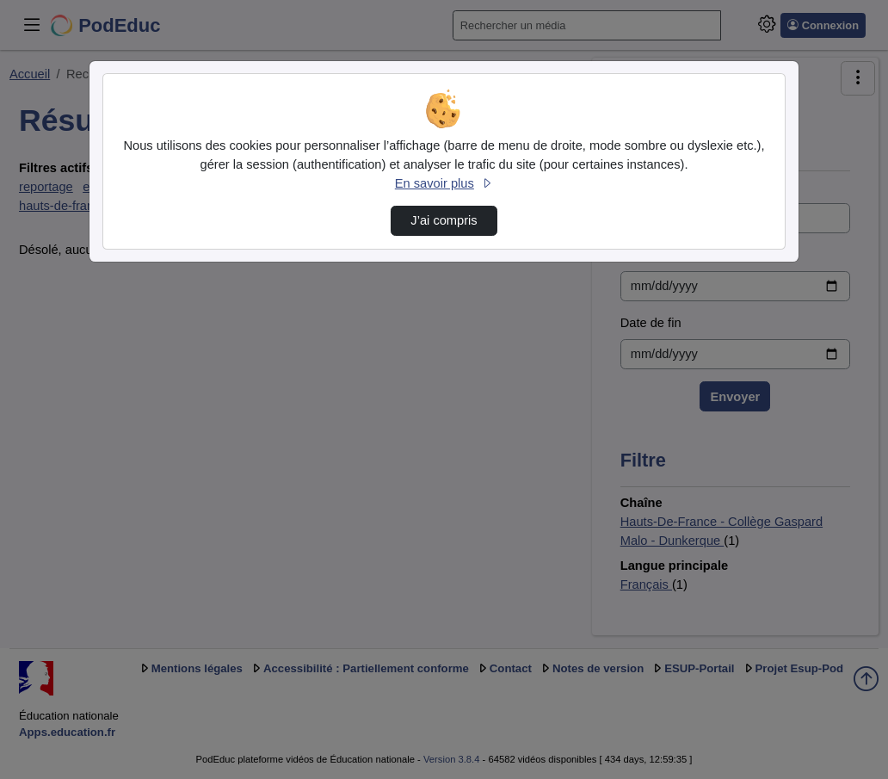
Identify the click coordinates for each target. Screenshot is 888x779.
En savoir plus (444, 183)
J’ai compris (443, 220)
